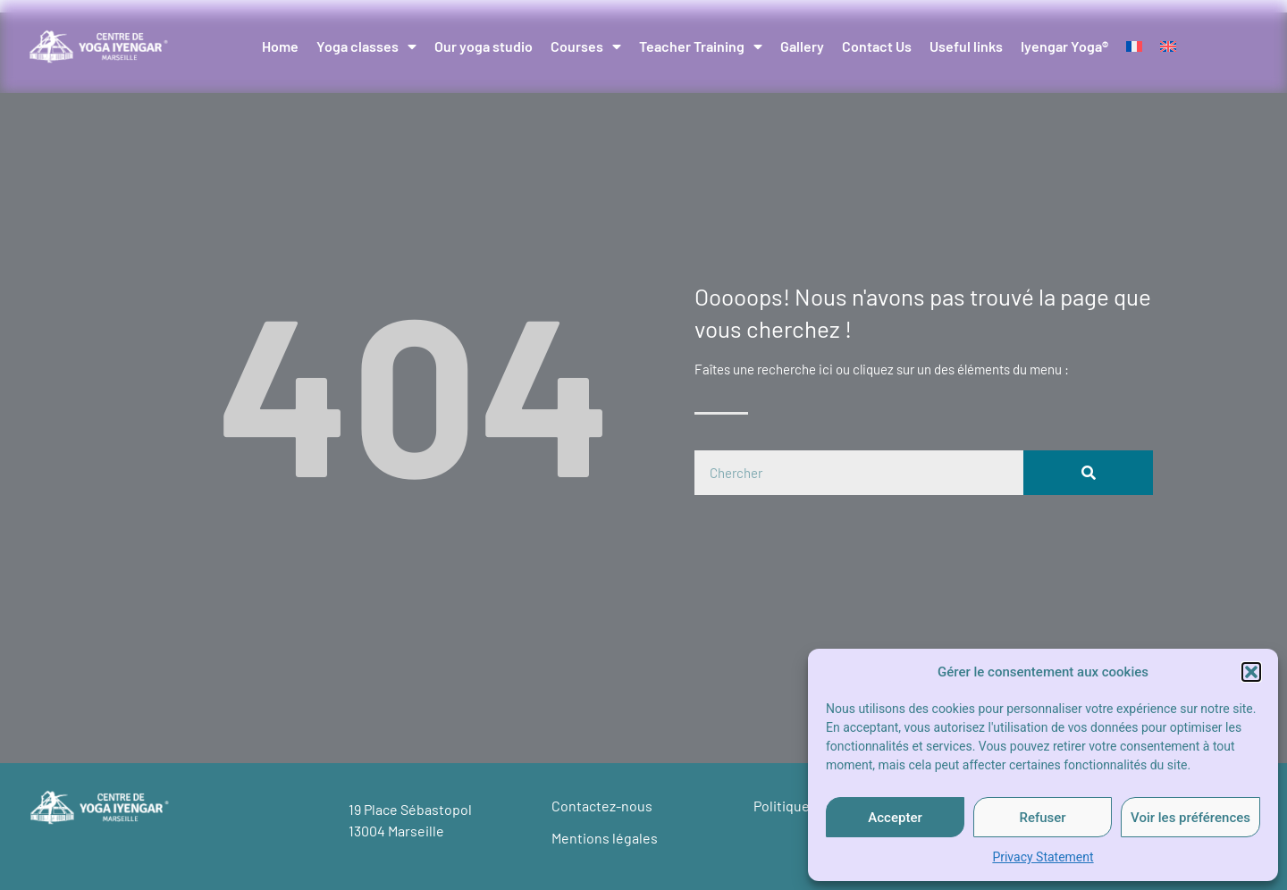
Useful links (966, 46)
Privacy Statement (1042, 857)
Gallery (802, 46)
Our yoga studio (483, 46)
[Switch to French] (1134, 46)
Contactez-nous (601, 805)
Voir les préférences (1190, 818)
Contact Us (877, 46)
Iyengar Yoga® (1064, 46)
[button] (1251, 672)
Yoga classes (366, 46)
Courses (586, 46)
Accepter (894, 818)
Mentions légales (604, 837)
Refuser (1042, 818)
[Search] (1088, 472)
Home (280, 46)
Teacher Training (700, 46)
